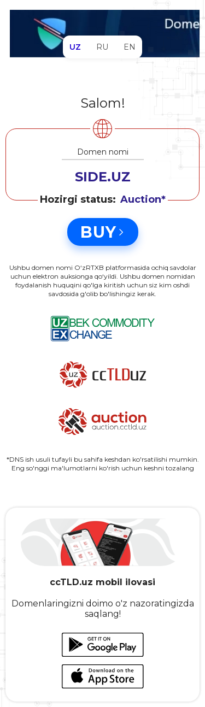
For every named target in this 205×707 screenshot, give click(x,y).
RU (102, 47)
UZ (75, 47)
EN (130, 47)
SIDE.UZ (103, 177)
